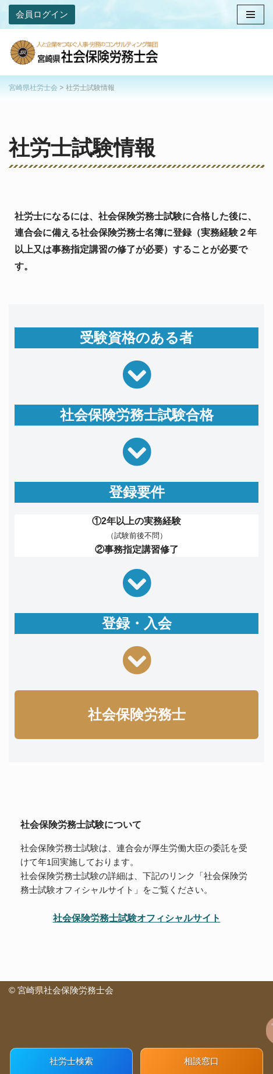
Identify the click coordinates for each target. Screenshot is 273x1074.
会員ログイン (42, 14)
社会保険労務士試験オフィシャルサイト (137, 918)
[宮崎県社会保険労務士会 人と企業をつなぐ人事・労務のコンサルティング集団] (84, 52)
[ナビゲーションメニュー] (250, 14)
